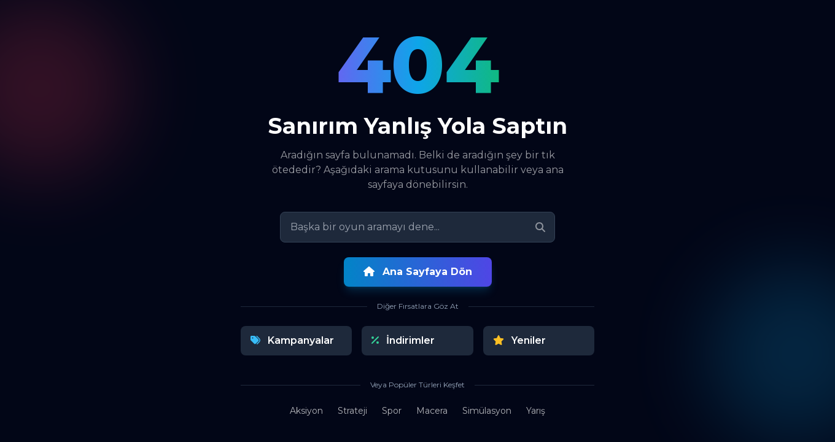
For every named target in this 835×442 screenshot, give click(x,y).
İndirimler (403, 340)
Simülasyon (486, 410)
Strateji (352, 410)
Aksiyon (306, 410)
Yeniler (519, 340)
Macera (432, 410)
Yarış (535, 410)
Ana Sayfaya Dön (417, 271)
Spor (392, 410)
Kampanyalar (292, 340)
